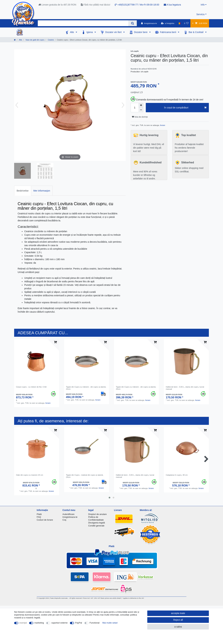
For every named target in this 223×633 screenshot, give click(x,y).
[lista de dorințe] (186, 23)
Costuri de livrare (45, 520)
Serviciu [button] (200, 14)
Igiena (89, 32)
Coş (64, 520)
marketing (39, 623)
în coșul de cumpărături (185, 107)
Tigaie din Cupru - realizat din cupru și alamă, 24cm (84, 476)
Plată (39, 514)
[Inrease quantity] (141, 105)
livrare (162, 125)
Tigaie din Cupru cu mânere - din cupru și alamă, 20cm (136, 388)
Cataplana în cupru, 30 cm (177, 475)
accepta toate (178, 613)
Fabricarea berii (168, 32)
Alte (72, 32)
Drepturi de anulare (97, 514)
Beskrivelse (23, 190)
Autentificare (68, 514)
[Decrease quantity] (141, 110)
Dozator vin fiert (113, 32)
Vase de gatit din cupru (34, 40)
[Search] (132, 23)
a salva (178, 626)
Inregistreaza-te (69, 517)
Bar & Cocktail (196, 32)
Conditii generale (96, 525)
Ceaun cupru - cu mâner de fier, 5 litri (31, 387)
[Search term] (83, 23)
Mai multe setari (109, 623)
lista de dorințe (140, 117)
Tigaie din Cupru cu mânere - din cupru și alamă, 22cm (86, 388)
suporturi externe (59, 623)
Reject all (178, 620)
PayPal (78, 623)
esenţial (23, 623)
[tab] (22, 191)
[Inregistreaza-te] (149, 23)
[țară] (179, 23)
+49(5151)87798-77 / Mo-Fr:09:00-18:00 (137, 4)
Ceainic (50, 40)
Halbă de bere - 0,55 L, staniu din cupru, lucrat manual (185, 388)
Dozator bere (141, 32)
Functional (95, 623)
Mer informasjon (41, 190)
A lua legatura (172, 4)
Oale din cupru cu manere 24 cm (29, 475)
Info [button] (203, 4)
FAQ (39, 517)
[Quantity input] (135, 107)
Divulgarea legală (96, 522)
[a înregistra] (167, 23)
